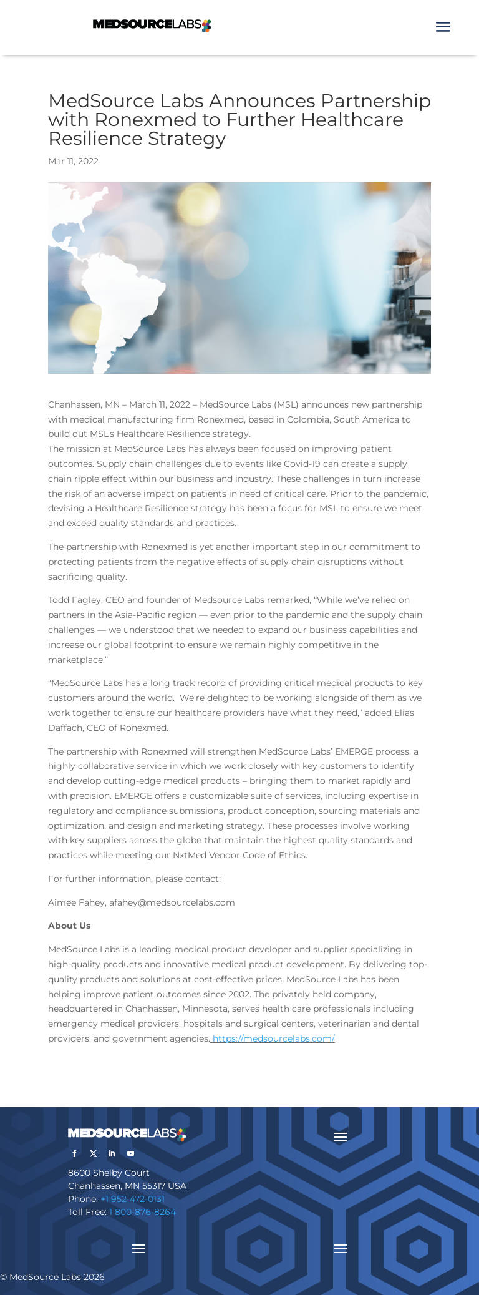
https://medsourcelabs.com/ (274, 1038)
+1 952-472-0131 (132, 1199)
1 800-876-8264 (142, 1212)
